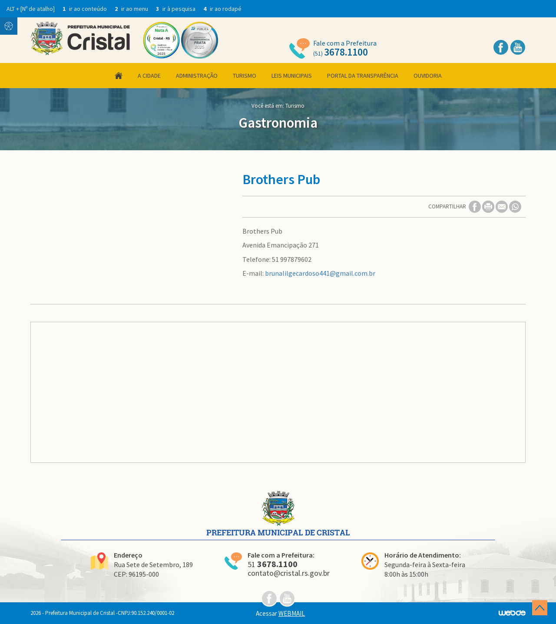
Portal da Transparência (362, 75)
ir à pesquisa (176, 9)
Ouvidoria (428, 75)
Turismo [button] (244, 75)
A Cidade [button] (149, 75)
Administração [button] (197, 75)
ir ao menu (132, 9)
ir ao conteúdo (85, 9)
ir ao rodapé (222, 9)
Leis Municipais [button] (291, 75)
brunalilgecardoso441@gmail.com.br (320, 273)
